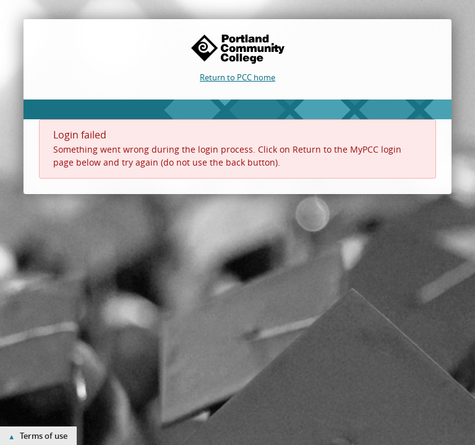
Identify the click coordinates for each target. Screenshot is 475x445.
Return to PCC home (237, 77)
